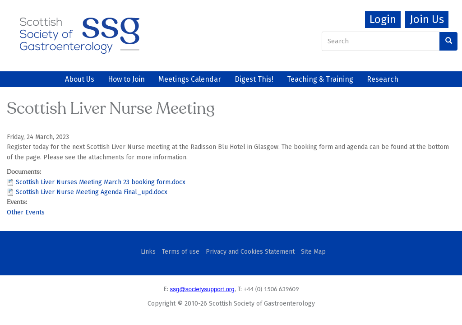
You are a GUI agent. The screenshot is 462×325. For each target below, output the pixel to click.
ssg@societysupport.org (202, 289)
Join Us (427, 19)
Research (382, 79)
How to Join (126, 79)
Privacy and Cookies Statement (250, 251)
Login (383, 19)
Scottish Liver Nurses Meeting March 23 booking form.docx (100, 182)
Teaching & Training (320, 79)
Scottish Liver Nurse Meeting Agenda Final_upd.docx (91, 192)
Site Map (313, 251)
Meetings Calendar (189, 79)
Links (148, 251)
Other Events (26, 212)
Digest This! (254, 79)
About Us (79, 79)
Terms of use (180, 251)
